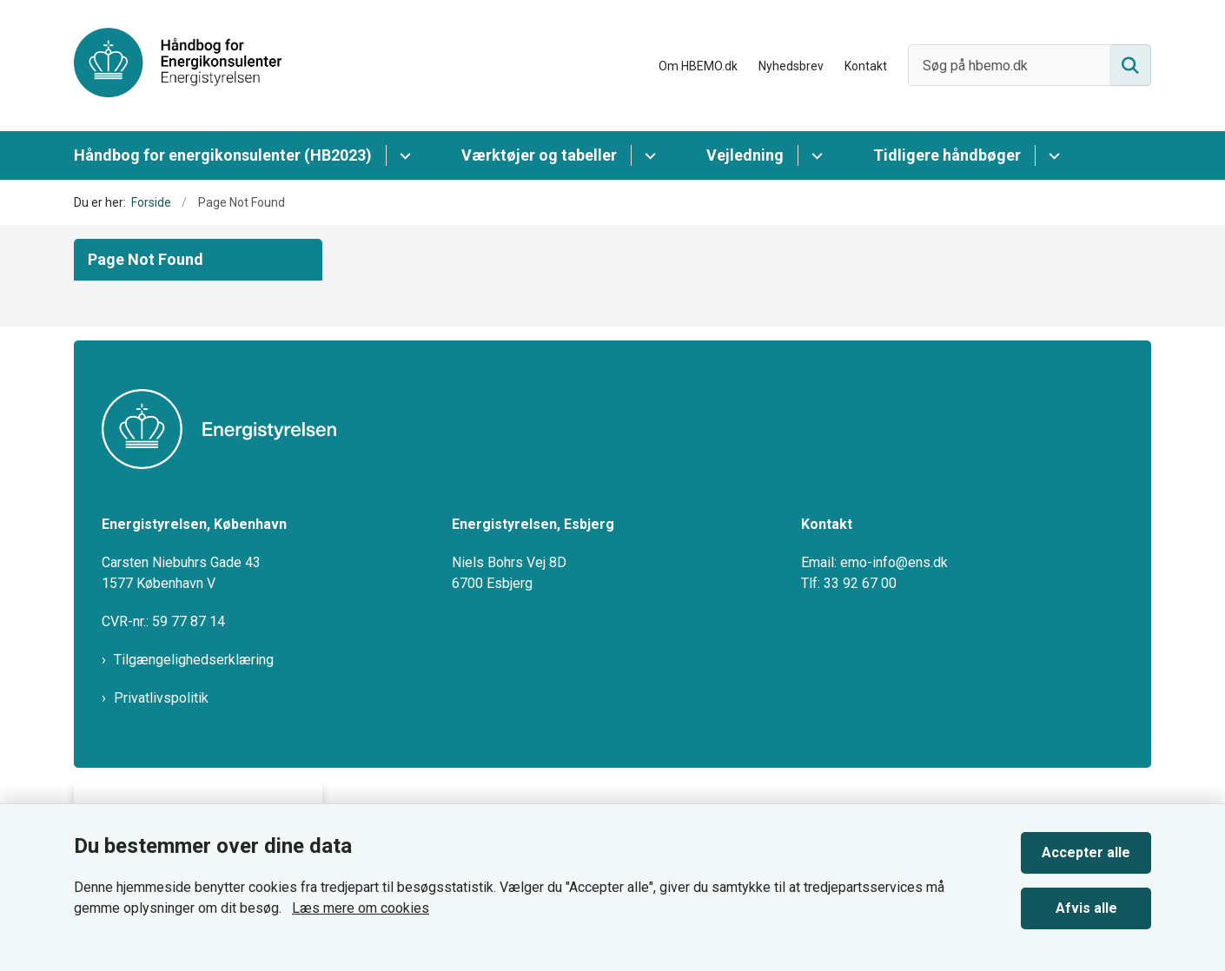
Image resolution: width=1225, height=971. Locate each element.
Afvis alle (1086, 908)
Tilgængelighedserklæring (194, 659)
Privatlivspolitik (161, 698)
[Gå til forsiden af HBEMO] (178, 65)
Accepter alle (1086, 852)
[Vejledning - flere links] (814, 155)
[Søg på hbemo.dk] (1029, 65)
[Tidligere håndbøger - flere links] (1052, 155)
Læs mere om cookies (360, 908)
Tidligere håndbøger (947, 155)
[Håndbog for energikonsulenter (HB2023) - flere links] (403, 155)
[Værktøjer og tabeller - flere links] (648, 155)
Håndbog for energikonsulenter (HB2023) (223, 155)
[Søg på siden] (1130, 65)
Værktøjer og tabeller (539, 155)
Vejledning (745, 155)
